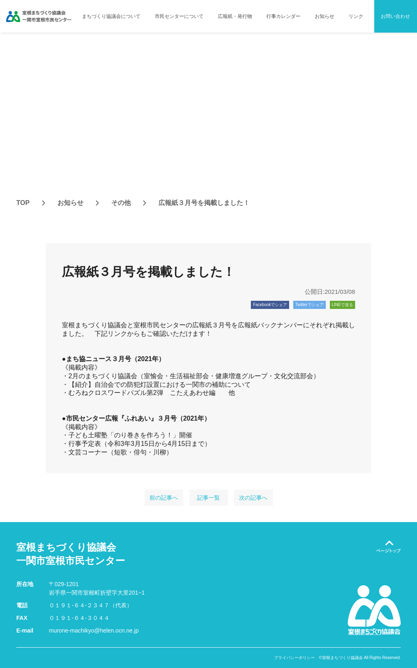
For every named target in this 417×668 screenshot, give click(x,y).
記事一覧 (208, 497)
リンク (356, 16)
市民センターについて (179, 16)
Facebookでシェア (270, 304)
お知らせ (324, 16)
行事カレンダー (283, 16)
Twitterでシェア (309, 304)
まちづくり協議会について (111, 16)
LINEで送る (342, 304)
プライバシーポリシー (294, 658)
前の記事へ (163, 497)
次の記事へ (253, 497)
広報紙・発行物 (235, 16)
